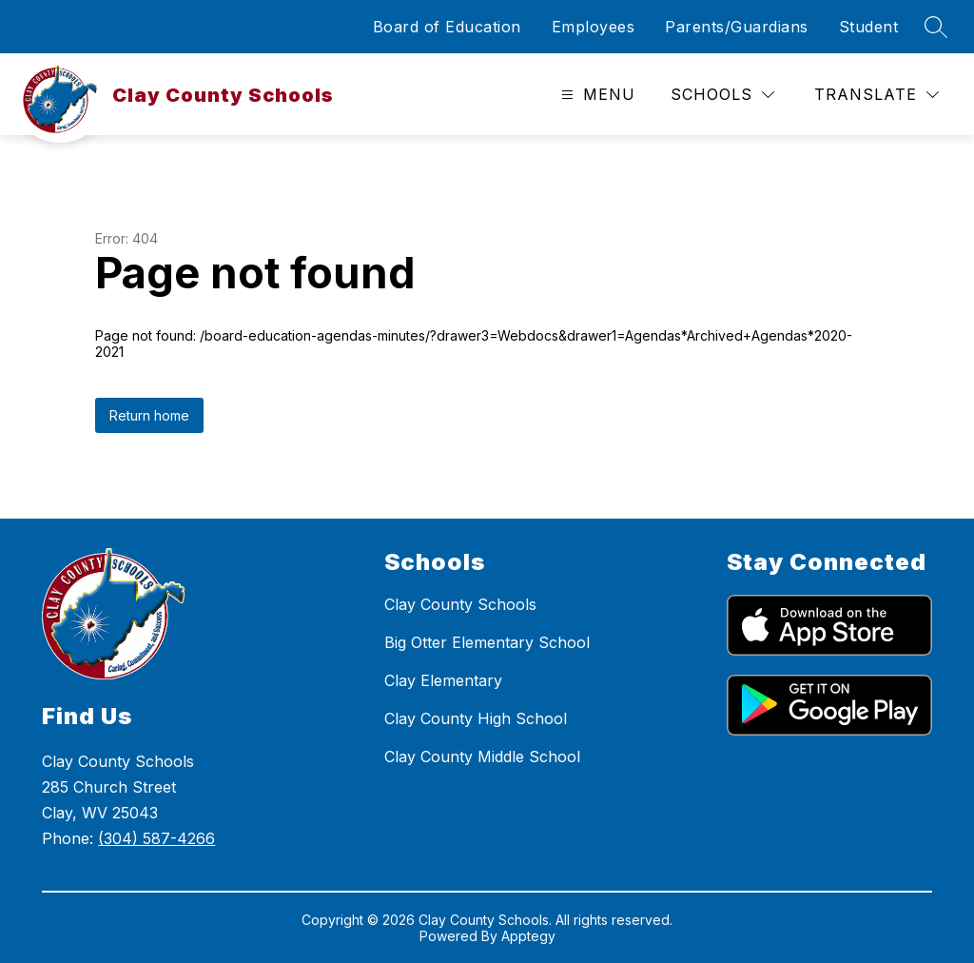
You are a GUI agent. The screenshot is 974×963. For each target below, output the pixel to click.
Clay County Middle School (482, 756)
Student (869, 26)
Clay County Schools (460, 604)
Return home (149, 415)
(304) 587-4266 (156, 838)
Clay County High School (475, 718)
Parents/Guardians (736, 26)
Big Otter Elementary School (487, 642)
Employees (593, 26)
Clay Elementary (443, 680)
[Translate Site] (876, 95)
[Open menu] (595, 95)
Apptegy (528, 936)
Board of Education (447, 26)
